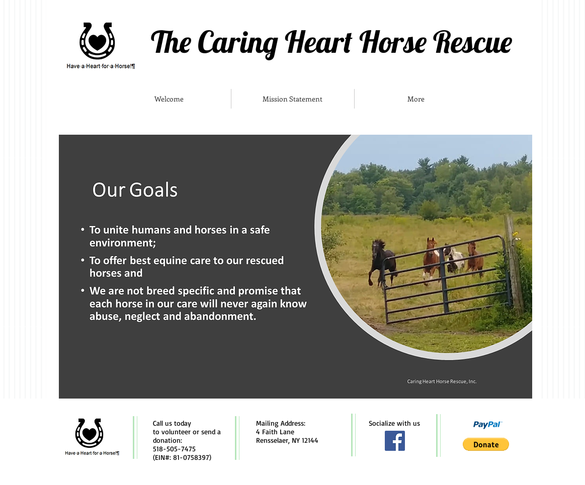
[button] (486, 444)
